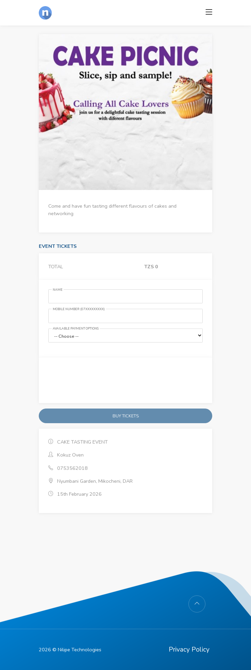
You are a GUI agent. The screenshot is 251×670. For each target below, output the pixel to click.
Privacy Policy (189, 649)
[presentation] (125, 380)
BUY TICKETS (126, 416)
